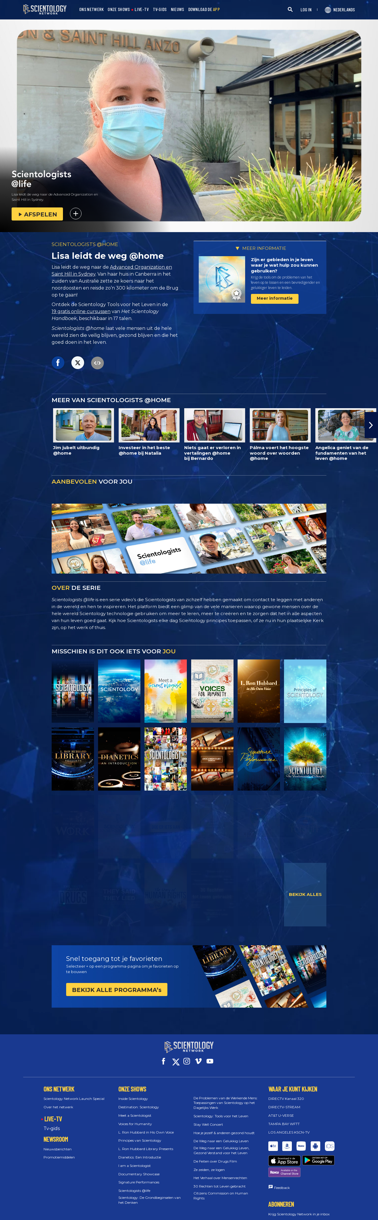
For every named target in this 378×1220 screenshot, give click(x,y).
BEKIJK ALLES (305, 894)
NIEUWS (177, 9)
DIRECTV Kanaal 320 (286, 1093)
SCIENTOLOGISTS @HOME (85, 244)
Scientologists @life (134, 1185)
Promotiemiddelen (59, 1152)
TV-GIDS (160, 9)
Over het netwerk (58, 1102)
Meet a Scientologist (134, 1110)
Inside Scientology (133, 1093)
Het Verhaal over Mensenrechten (220, 1172)
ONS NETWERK (91, 9)
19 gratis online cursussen (81, 311)
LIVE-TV (142, 9)
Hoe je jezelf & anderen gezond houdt (224, 1127)
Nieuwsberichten (58, 1144)
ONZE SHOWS (119, 9)
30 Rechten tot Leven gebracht (219, 1181)
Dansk (147, 1214)
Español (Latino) (230, 1214)
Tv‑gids (52, 1123)
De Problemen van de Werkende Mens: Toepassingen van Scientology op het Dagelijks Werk (225, 1098)
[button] (371, 425)
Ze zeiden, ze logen (209, 1164)
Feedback (282, 1162)
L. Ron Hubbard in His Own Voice (146, 1127)
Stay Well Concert (208, 1119)
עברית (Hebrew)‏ (304, 1214)
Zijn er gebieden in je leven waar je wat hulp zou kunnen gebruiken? (284, 265)
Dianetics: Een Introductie (139, 1152)
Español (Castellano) (267, 1214)
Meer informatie (275, 298)
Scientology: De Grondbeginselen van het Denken (149, 1194)
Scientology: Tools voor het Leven (220, 1111)
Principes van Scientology (139, 1135)
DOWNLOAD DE (204, 9)
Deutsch (168, 1214)
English (127, 1214)
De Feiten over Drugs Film (215, 1156)
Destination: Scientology (138, 1102)
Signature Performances (138, 1177)
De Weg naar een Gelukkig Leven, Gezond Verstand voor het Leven (221, 1145)
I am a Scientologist (134, 1160)
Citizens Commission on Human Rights (220, 1190)
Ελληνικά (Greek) (196, 1214)
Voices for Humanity (135, 1118)
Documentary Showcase (139, 1169)
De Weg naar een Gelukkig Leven (221, 1136)
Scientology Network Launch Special (74, 1093)
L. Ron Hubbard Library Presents (145, 1143)
